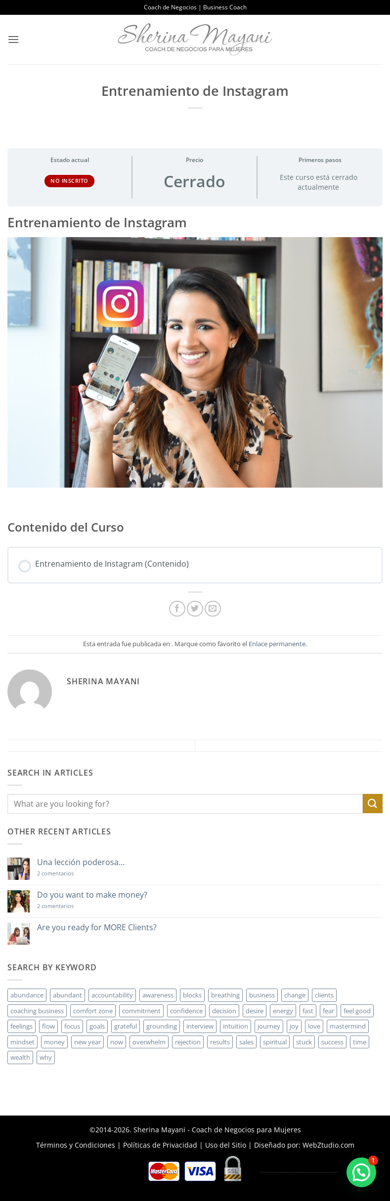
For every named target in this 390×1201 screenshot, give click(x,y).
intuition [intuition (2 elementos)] (235, 1026)
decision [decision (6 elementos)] (224, 1010)
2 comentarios (69, 873)
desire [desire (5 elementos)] (254, 1010)
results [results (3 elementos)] (220, 1041)
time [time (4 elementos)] (359, 1041)
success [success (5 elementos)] (332, 1041)
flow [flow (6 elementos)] (48, 1026)
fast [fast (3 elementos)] (308, 1010)
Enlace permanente (277, 643)
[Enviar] (373, 803)
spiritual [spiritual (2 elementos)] (275, 1041)
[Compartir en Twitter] (195, 609)
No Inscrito (69, 180)
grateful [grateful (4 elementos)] (125, 1026)
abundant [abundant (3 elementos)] (67, 995)
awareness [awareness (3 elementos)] (157, 995)
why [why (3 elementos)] (46, 1057)
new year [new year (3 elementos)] (87, 1041)
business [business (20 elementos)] (262, 995)
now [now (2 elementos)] (116, 1041)
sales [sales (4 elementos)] (246, 1041)
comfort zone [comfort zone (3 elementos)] (93, 1010)
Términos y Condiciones (75, 1145)
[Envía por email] (213, 609)
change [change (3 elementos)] (294, 995)
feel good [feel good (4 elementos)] (357, 1010)
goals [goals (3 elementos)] (97, 1026)
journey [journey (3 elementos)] (269, 1026)
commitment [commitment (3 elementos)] (141, 1010)
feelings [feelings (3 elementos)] (21, 1026)
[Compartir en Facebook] (177, 609)
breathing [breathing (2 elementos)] (225, 995)
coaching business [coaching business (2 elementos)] (37, 1010)
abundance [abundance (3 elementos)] (26, 995)
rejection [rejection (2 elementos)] (188, 1041)
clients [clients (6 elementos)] (324, 995)
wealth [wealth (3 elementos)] (20, 1057)
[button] (13, 39)
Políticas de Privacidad (160, 1145)
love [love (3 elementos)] (314, 1026)
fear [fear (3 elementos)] (328, 1010)
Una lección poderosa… (81, 862)
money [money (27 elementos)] (54, 1041)
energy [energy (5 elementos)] (283, 1010)
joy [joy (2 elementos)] (294, 1026)
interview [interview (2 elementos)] (200, 1026)
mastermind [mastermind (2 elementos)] (348, 1026)
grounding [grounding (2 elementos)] (161, 1026)
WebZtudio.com (328, 1145)
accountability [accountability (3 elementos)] (112, 995)
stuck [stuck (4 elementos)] (304, 1041)
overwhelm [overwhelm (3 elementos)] (149, 1041)
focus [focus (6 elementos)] (72, 1026)
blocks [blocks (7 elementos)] (192, 995)
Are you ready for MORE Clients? (97, 927)
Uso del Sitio (225, 1145)
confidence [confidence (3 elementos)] (186, 1010)
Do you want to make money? (92, 895)
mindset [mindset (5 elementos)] (22, 1041)
